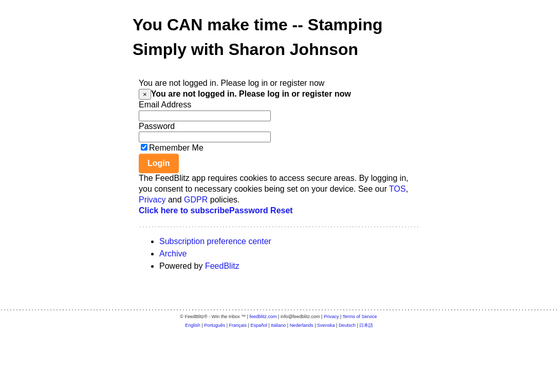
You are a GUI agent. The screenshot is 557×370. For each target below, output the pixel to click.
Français (238, 325)
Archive (173, 253)
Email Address (165, 104)
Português (214, 325)
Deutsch (347, 325)
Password (157, 126)
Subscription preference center (215, 241)
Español (258, 325)
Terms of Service (360, 316)
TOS (397, 188)
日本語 (366, 325)
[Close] (145, 94)
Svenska (326, 325)
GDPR (196, 199)
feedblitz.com (263, 316)
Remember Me (176, 147)
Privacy (152, 199)
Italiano (278, 325)
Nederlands (301, 325)
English (192, 325)
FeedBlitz (222, 266)
